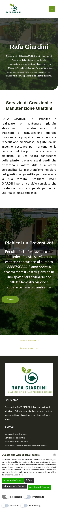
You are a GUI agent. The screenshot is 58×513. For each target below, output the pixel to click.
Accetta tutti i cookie (39, 487)
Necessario (16, 496)
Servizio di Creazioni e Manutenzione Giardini (26, 445)
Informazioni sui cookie (14, 486)
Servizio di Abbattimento (16, 441)
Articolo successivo (29, 348)
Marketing (35, 505)
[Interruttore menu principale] (52, 9)
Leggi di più (18, 475)
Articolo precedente (29, 340)
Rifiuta (29, 480)
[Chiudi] (54, 455)
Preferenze (38, 496)
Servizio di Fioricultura (15, 437)
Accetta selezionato (12, 480)
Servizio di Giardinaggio (16, 434)
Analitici (14, 505)
